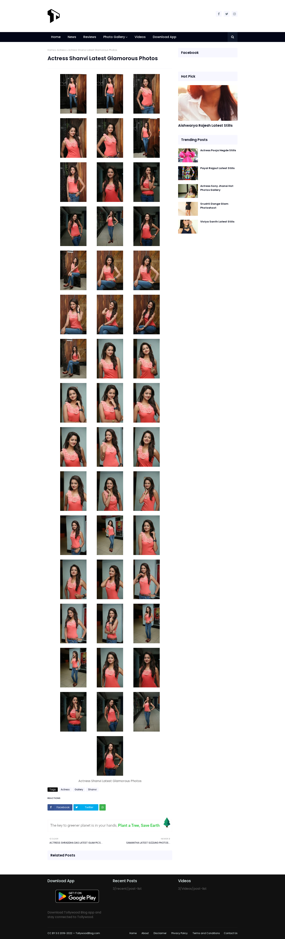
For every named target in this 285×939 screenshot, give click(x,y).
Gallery (79, 789)
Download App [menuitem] (164, 37)
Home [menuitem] (56, 37)
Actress (61, 50)
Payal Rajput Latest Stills (217, 168)
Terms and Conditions (206, 933)
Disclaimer (160, 933)
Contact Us (231, 933)
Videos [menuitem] (140, 37)
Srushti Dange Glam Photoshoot (214, 206)
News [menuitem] (72, 37)
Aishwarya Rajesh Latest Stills (205, 125)
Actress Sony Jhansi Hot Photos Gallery (216, 188)
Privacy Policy (179, 933)
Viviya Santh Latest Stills (217, 221)
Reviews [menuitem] (89, 37)
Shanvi (92, 789)
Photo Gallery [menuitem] (114, 37)
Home (51, 50)
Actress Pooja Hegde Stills (218, 150)
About (145, 933)
